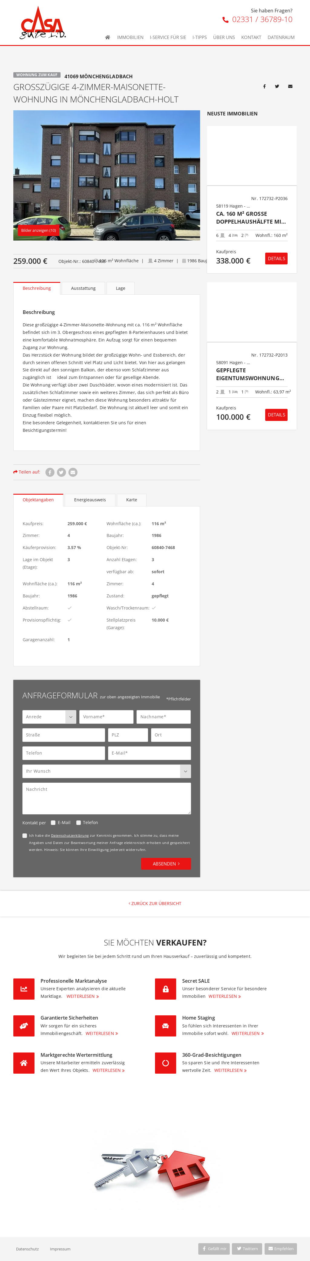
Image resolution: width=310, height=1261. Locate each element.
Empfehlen (281, 1248)
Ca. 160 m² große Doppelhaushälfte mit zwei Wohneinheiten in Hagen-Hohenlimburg (251, 217)
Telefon (90, 822)
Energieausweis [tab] (90, 500)
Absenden (164, 864)
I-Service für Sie (168, 37)
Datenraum (281, 37)
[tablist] (106, 288)
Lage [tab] (120, 288)
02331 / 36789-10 (257, 19)
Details (276, 258)
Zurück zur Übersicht (155, 903)
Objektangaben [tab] (38, 500)
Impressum (60, 1249)
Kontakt (251, 37)
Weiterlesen (81, 996)
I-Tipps (200, 37)
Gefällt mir (214, 1248)
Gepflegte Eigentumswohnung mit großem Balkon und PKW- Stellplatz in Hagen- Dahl (251, 374)
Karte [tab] (131, 500)
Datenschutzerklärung (70, 835)
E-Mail (64, 822)
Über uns (224, 37)
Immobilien (130, 37)
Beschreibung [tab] (37, 288)
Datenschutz (27, 1249)
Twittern (247, 1248)
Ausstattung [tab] (83, 288)
